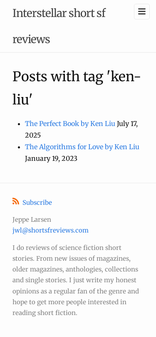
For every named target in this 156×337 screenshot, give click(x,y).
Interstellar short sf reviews (58, 26)
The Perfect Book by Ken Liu (70, 123)
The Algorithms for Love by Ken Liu (82, 147)
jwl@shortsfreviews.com (50, 230)
